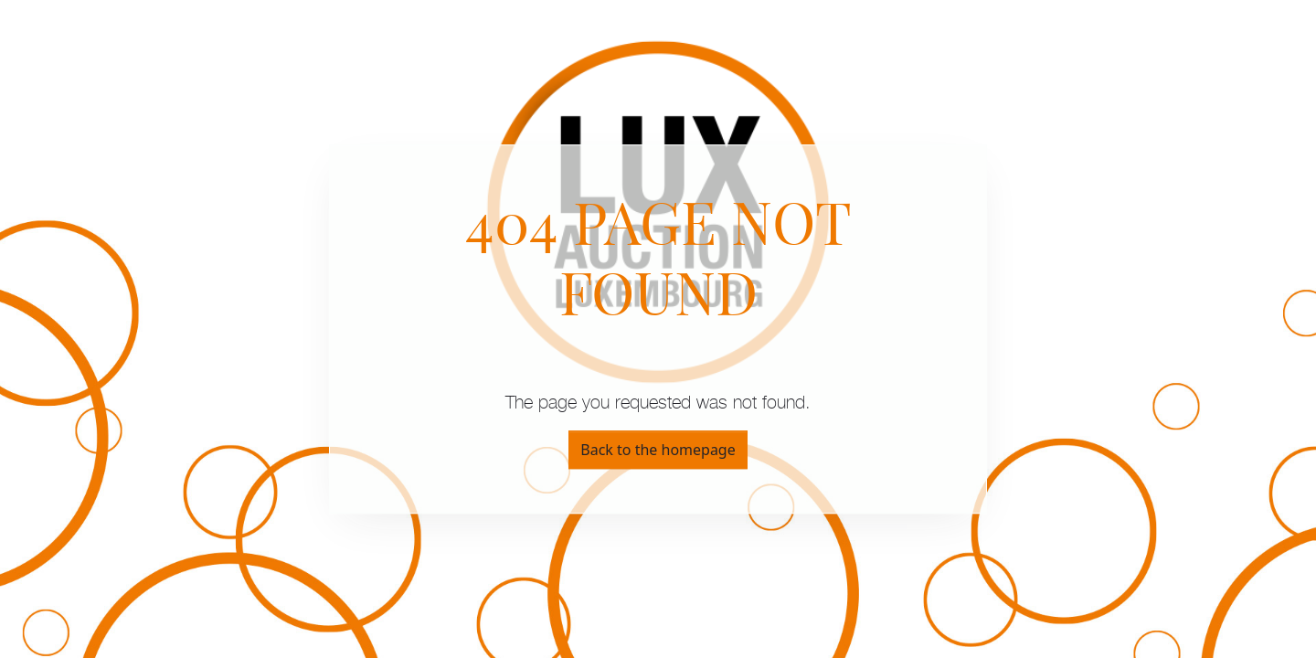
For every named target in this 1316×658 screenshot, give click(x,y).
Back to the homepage (657, 450)
